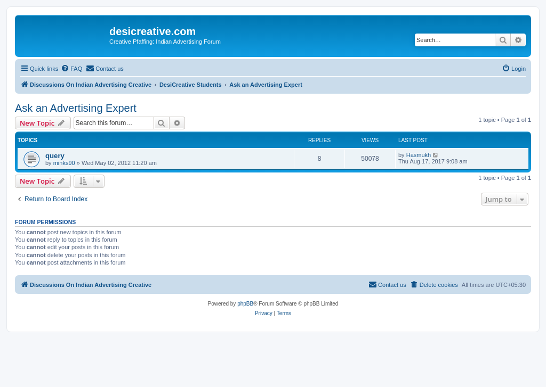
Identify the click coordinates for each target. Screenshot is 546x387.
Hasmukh (418, 155)
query (55, 156)
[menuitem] (71, 68)
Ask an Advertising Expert (75, 108)
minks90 (64, 163)
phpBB (245, 304)
